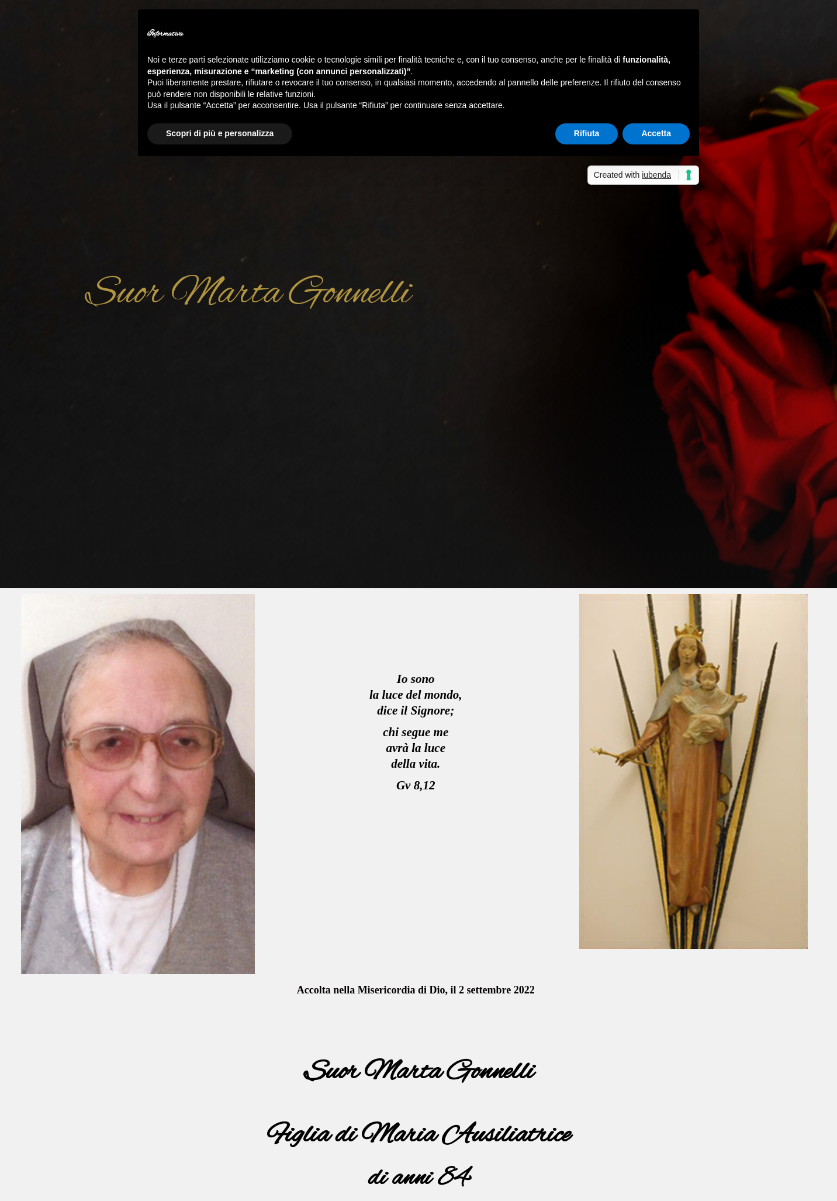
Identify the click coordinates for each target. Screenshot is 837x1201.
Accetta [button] (656, 133)
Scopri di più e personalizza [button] (220, 133)
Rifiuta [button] (587, 133)
